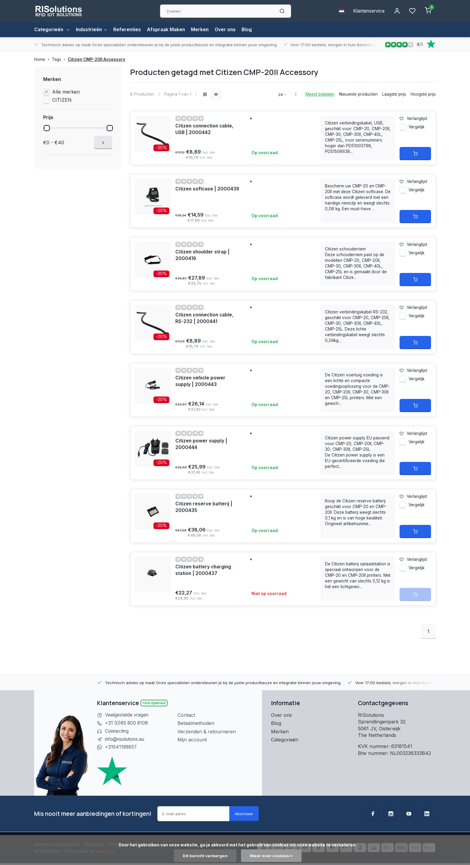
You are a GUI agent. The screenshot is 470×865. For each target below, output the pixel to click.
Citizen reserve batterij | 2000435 (204, 507)
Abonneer (244, 814)
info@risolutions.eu (126, 740)
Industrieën (93, 30)
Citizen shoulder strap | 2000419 (203, 255)
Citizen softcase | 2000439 (207, 189)
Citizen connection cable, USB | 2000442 (205, 129)
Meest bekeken (320, 94)
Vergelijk (416, 127)
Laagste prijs (394, 94)
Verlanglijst (413, 118)
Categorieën (52, 30)
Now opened (154, 702)
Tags (60, 59)
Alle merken (66, 92)
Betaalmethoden (195, 723)
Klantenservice (368, 11)
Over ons (229, 30)
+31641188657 (121, 748)
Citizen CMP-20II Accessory (96, 59)
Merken (204, 30)
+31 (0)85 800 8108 (127, 723)
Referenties (129, 30)
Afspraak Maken (169, 30)
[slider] (47, 128)
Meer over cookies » (271, 855)
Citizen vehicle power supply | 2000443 (200, 381)
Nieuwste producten (358, 94)
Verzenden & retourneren (206, 732)
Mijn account (192, 740)
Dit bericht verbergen (205, 855)
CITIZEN (62, 100)
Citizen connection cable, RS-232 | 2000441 (205, 318)
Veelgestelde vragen (127, 715)
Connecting (118, 732)
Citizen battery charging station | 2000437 (204, 570)
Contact (186, 715)
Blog (251, 30)
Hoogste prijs (423, 94)
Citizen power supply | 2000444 (201, 444)
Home (43, 59)
